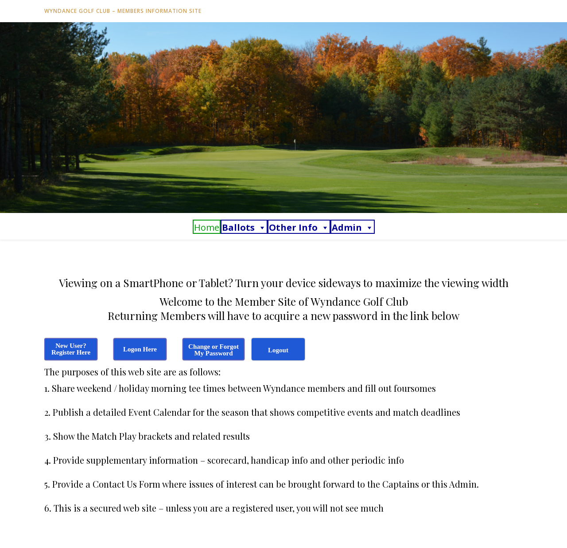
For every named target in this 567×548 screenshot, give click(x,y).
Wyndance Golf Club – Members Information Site (123, 11)
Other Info (299, 227)
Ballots (244, 227)
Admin (352, 227)
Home (206, 227)
